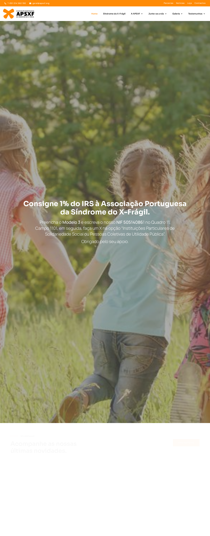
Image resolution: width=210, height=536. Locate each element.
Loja (189, 3)
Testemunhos (195, 14)
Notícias (180, 3)
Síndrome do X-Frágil (114, 14)
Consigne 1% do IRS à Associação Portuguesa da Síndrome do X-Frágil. (105, 208)
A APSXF (135, 14)
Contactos (200, 3)
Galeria (176, 14)
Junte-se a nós (156, 14)
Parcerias (168, 3)
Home (94, 14)
